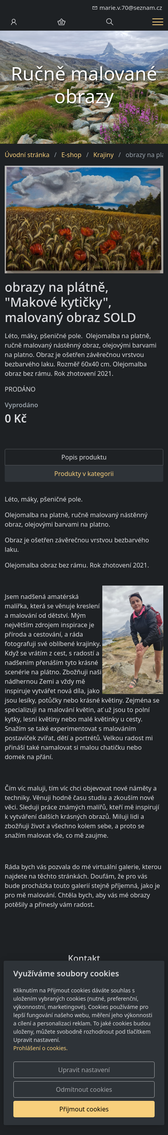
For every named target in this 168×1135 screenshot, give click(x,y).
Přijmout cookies (84, 1109)
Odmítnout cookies (84, 1089)
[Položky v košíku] (61, 21)
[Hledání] (109, 22)
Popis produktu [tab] (84, 457)
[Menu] (157, 21)
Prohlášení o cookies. (40, 1048)
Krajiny (103, 154)
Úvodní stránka (27, 154)
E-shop (71, 154)
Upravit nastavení (84, 1069)
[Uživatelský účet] (14, 21)
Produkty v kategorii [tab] (84, 473)
